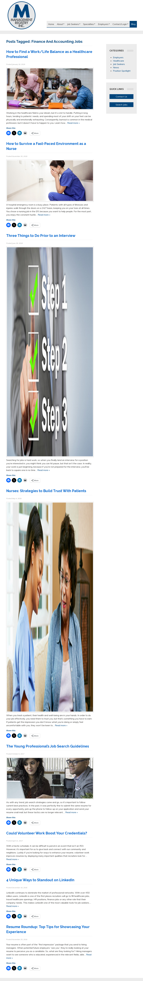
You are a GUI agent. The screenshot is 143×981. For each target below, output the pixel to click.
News (116, 67)
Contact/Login (120, 24)
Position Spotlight (121, 70)
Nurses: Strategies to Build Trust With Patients (46, 491)
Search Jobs (121, 104)
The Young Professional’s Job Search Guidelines (47, 746)
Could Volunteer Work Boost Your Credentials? (46, 833)
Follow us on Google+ (129, 16)
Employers (104, 24)
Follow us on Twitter (119, 16)
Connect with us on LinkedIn (124, 16)
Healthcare (118, 60)
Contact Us (121, 96)
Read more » (73, 122)
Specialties (89, 24)
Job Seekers (73, 24)
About (60, 24)
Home (51, 24)
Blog (133, 24)
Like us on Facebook (114, 16)
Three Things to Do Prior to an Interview (41, 236)
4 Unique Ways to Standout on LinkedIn (40, 880)
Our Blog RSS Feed (134, 16)
